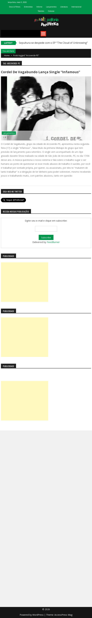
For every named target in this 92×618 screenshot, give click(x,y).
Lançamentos (51, 7)
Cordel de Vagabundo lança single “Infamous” (40, 72)
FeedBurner (53, 242)
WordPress (38, 614)
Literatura (63, 7)
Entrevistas (28, 7)
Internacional (76, 7)
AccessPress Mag (63, 614)
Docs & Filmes (14, 7)
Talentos (41, 11)
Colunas (51, 11)
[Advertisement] (24, 282)
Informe (39, 7)
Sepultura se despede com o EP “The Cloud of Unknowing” (53, 42)
